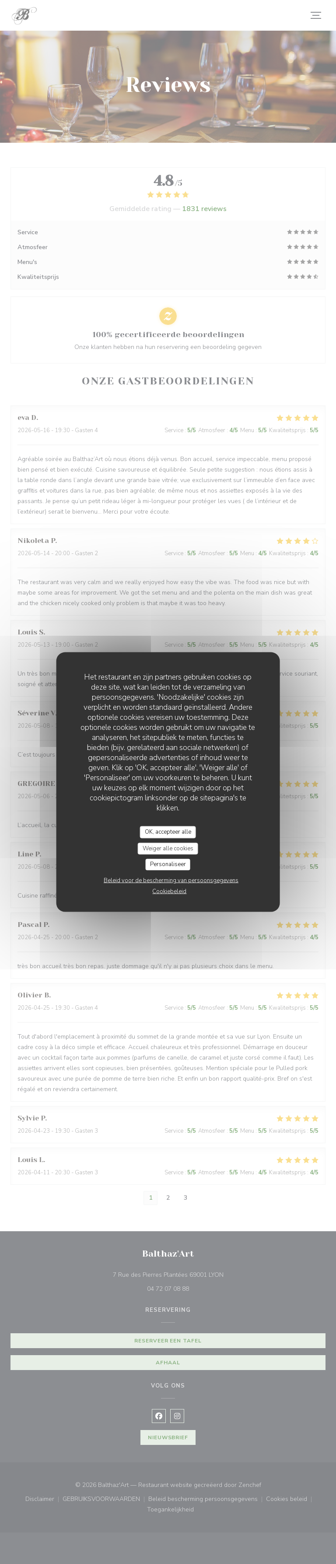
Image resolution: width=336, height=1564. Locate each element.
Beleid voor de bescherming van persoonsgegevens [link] (171, 880)
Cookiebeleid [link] (169, 891)
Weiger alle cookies (168, 848)
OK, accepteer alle (168, 832)
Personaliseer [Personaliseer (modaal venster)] (168, 864)
